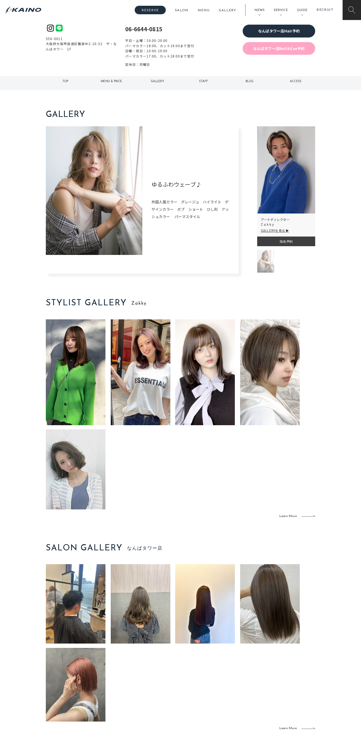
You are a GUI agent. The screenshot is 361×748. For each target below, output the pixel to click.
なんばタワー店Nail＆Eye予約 (279, 48)
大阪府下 (130, 689)
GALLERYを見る (273, 230)
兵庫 (126, 711)
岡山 (154, 681)
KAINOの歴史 (279, 681)
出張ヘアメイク (234, 674)
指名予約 (286, 241)
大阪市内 (130, 681)
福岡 (154, 689)
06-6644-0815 (143, 29)
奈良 (126, 704)
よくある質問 (77, 689)
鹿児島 (155, 696)
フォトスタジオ (196, 681)
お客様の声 (77, 696)
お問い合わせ (279, 711)
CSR (272, 696)
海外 (154, 704)
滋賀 (126, 696)
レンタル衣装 (195, 689)
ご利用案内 (77, 681)
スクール (229, 681)
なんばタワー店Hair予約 (279, 31)
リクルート (277, 689)
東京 (126, 674)
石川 (154, 674)
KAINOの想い (279, 674)
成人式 (228, 689)
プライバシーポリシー (285, 704)
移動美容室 (193, 674)
